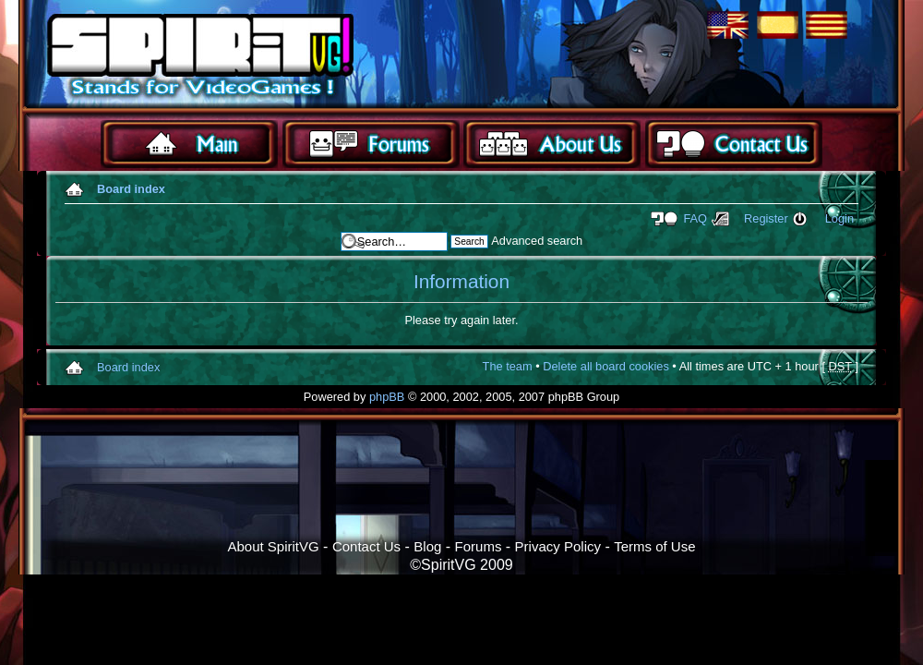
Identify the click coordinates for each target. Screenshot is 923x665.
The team (508, 366)
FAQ (695, 218)
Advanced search (536, 241)
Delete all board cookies (606, 366)
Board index (131, 189)
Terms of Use (654, 546)
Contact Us (366, 546)
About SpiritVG (272, 546)
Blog (427, 546)
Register (766, 218)
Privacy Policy (558, 546)
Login (839, 218)
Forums (478, 546)
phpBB (386, 397)
